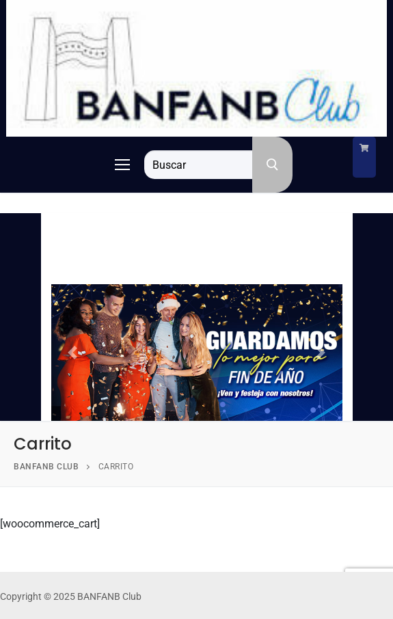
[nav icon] (122, 164)
